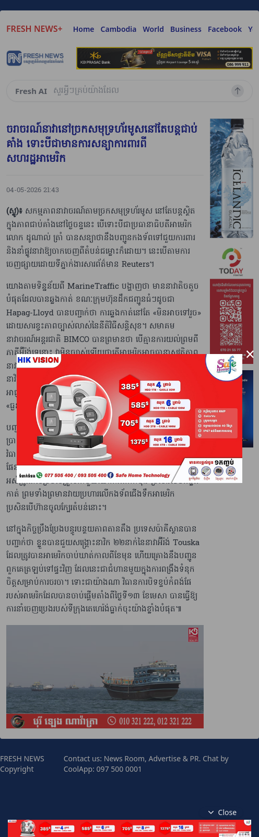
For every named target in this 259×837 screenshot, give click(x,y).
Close (221, 812)
